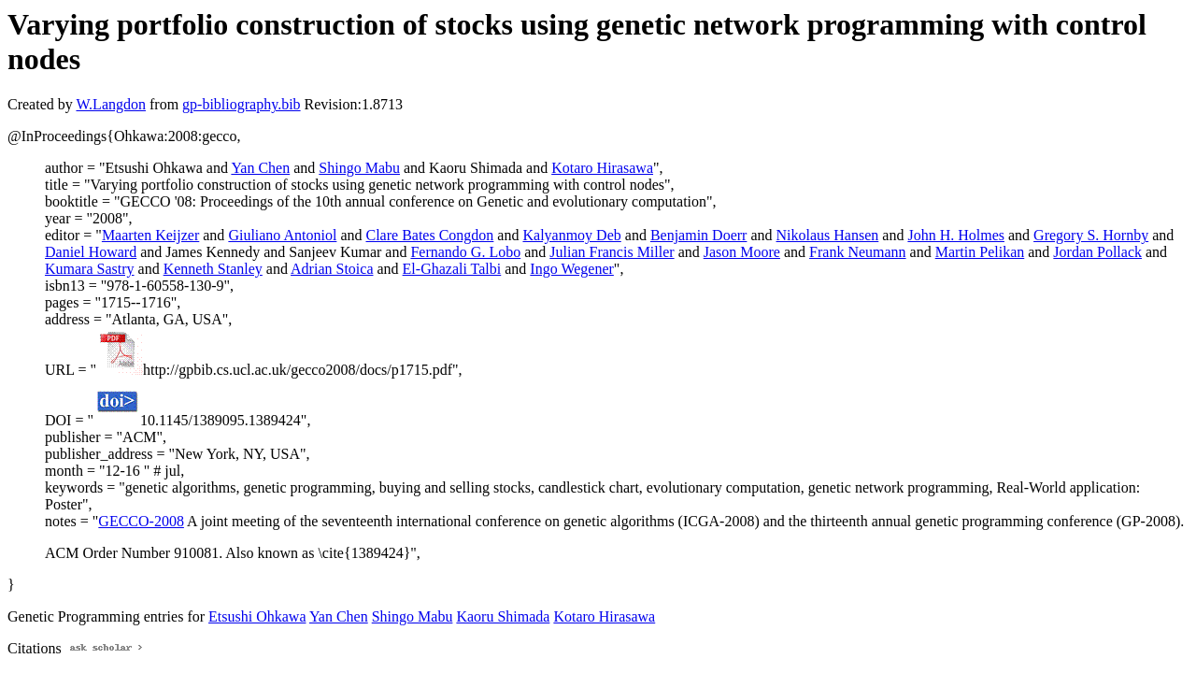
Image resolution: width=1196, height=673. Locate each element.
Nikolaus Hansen (827, 235)
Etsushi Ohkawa (257, 616)
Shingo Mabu (359, 168)
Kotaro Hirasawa (602, 168)
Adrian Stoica (332, 269)
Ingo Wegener (572, 269)
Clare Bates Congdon (429, 235)
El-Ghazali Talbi (452, 269)
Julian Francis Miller (611, 252)
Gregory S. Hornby (1090, 235)
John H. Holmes (955, 235)
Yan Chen (260, 168)
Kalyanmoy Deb (571, 235)
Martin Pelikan (980, 252)
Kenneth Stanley (213, 269)
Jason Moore (742, 252)
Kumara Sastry (90, 269)
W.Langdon (111, 104)
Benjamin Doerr (699, 235)
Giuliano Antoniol (282, 235)
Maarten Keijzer (150, 235)
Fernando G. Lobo (465, 252)
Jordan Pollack (1097, 252)
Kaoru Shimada (502, 616)
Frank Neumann (857, 252)
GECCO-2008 (141, 521)
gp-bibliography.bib (241, 104)
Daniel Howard (90, 252)
